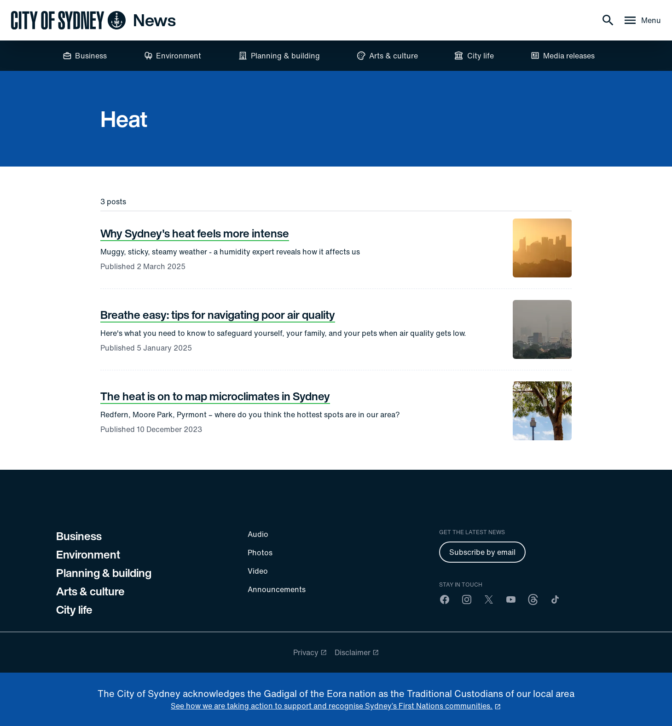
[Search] (608, 20)
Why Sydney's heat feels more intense (194, 233)
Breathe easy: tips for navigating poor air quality (217, 314)
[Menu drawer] (642, 20)
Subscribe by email (482, 552)
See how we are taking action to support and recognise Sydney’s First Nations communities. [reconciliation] (331, 705)
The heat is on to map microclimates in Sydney (215, 396)
